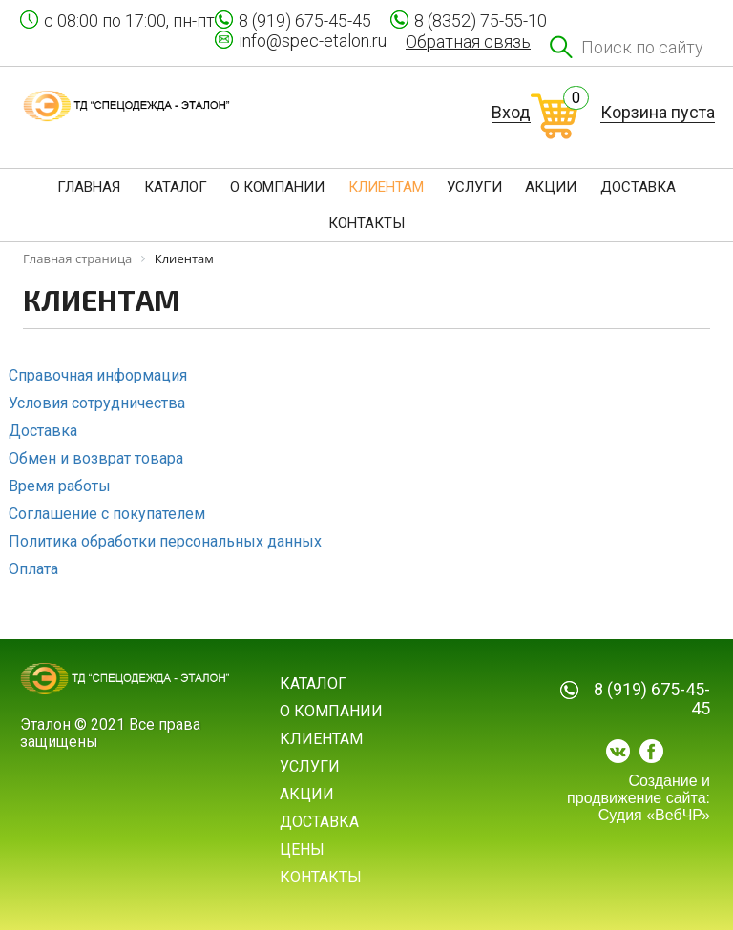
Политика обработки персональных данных (165, 541)
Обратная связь (468, 41)
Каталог (313, 683)
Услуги (310, 766)
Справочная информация (98, 375)
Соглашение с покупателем (107, 514)
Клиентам (321, 739)
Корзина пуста (657, 112)
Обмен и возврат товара (96, 458)
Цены (302, 849)
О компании (331, 711)
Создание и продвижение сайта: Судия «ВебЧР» (638, 798)
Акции (307, 794)
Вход (511, 112)
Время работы (60, 486)
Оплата (33, 569)
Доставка (43, 431)
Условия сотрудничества (97, 403)
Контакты (321, 877)
